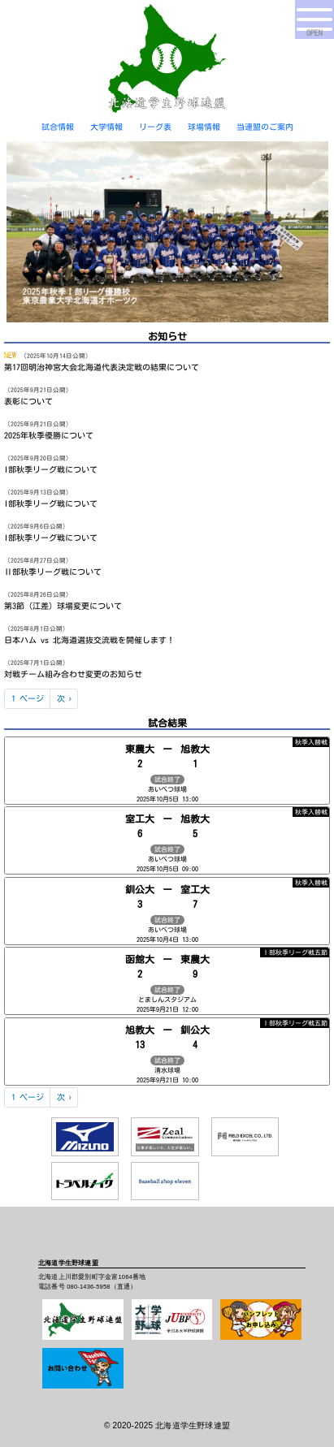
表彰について (28, 401)
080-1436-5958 (88, 1286)
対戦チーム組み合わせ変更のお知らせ (73, 674)
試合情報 (57, 127)
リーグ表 (155, 127)
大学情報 (106, 127)
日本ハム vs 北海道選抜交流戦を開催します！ (89, 640)
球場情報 (204, 127)
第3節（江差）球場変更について (63, 606)
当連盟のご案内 (264, 127)
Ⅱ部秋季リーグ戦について (53, 572)
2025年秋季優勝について (48, 435)
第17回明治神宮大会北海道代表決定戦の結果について (101, 367)
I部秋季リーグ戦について (51, 469)
